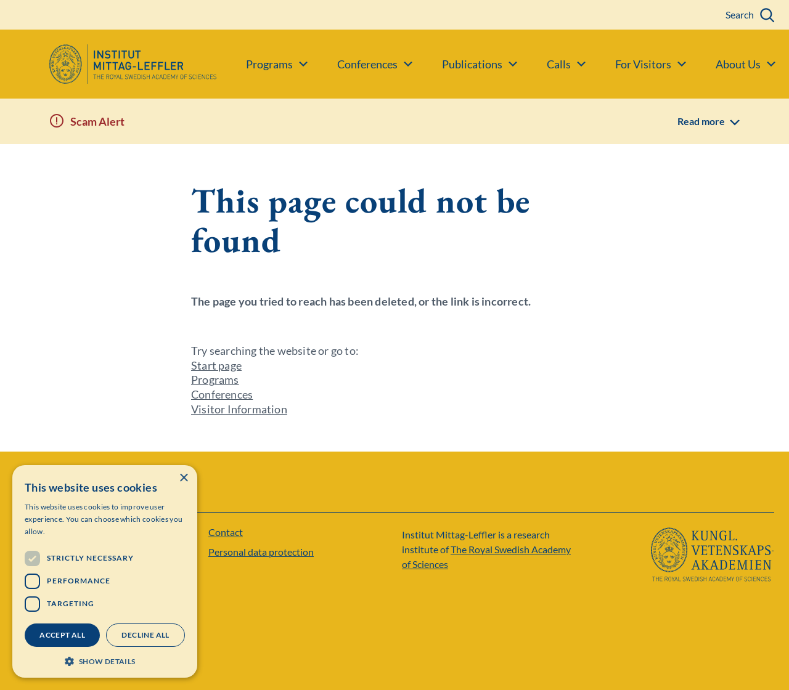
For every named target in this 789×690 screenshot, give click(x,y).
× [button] (183, 478)
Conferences (222, 394)
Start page (216, 365)
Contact (225, 532)
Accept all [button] (62, 634)
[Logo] (108, 64)
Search (740, 14)
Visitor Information (239, 409)
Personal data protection (261, 552)
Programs (215, 379)
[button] (105, 660)
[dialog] (104, 571)
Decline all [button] (145, 634)
